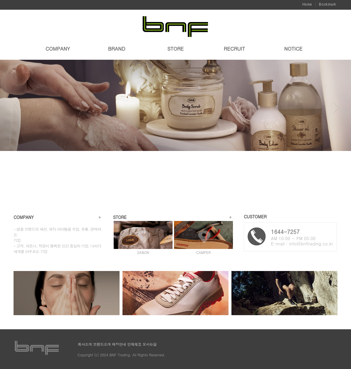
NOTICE (293, 49)
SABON (143, 252)
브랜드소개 (102, 344)
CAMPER (203, 252)
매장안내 (119, 344)
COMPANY (57, 49)
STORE (175, 49)
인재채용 (135, 344)
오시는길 (150, 344)
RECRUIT (234, 49)
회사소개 (85, 344)
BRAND (116, 49)
